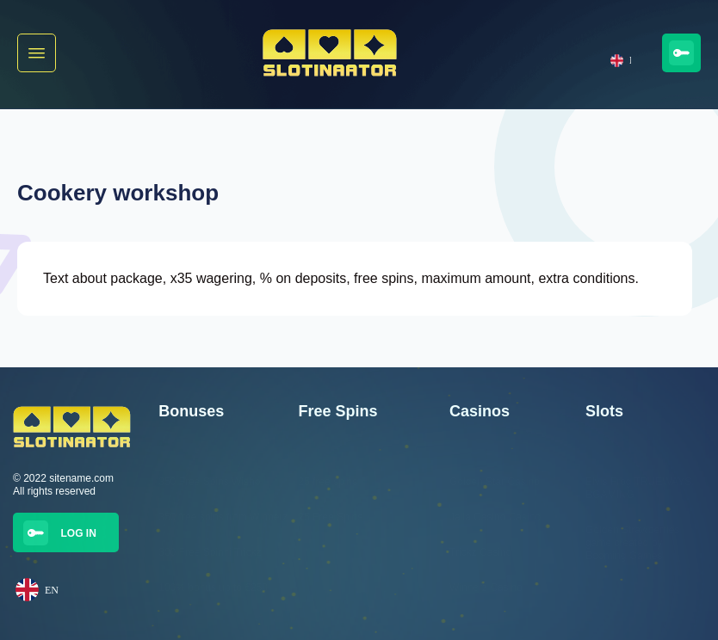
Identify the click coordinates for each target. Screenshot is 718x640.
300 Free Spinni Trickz (209, 552)
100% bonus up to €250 (213, 588)
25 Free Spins (330, 517)
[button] (36, 53)
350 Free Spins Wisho (209, 482)
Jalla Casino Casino (495, 517)
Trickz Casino (480, 552)
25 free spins (327, 482)
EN (620, 60)
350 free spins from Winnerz (223, 517)
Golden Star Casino (494, 482)
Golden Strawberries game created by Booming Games (632, 543)
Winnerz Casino (486, 588)
